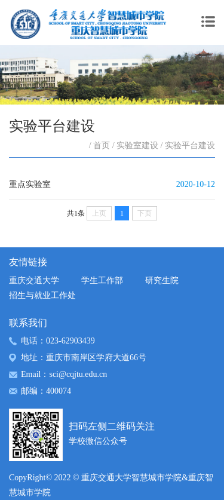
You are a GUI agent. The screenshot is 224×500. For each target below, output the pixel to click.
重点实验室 (30, 184)
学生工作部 (102, 280)
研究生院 (162, 280)
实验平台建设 (190, 145)
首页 (101, 145)
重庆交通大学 (34, 280)
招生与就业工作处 (42, 295)
